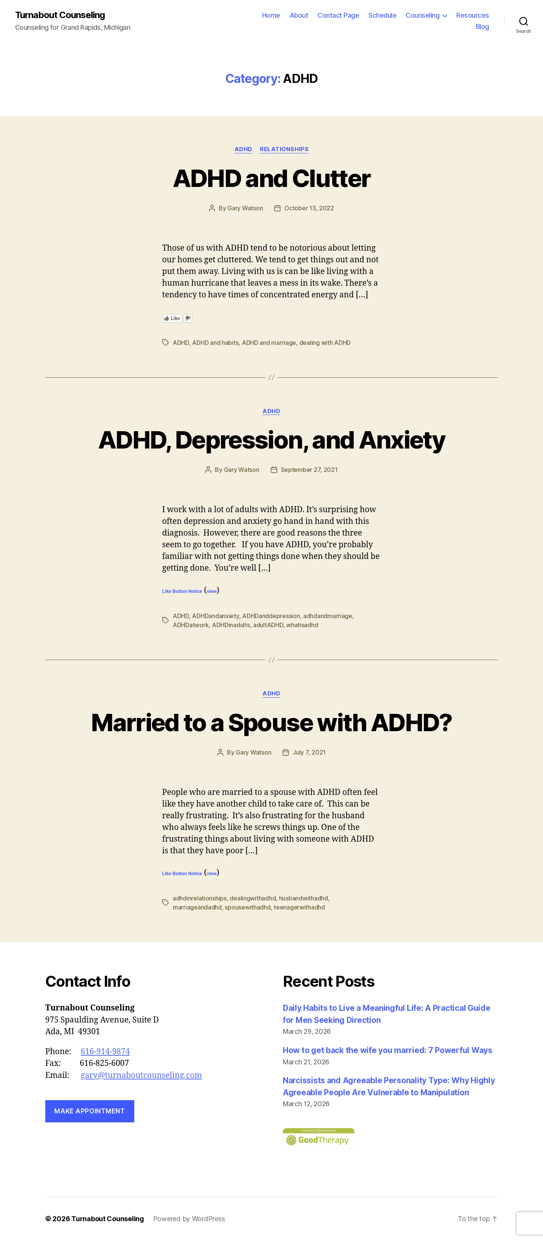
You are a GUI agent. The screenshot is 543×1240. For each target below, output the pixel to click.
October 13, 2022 (309, 208)
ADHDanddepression (271, 616)
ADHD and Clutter (271, 178)
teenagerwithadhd (299, 907)
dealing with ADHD (325, 342)
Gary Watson (245, 208)
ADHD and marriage (269, 342)
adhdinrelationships (200, 898)
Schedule (382, 15)
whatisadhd (302, 625)
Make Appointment (89, 1111)
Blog (482, 27)
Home (271, 15)
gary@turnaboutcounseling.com (141, 1075)
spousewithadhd (247, 907)
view (211, 591)
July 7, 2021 (309, 752)
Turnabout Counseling (60, 15)
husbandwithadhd (303, 898)
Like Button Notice (182, 591)
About (299, 15)
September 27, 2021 (309, 469)
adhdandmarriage (327, 616)
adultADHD (268, 625)
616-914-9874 (105, 1052)
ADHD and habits (215, 342)
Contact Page (338, 15)
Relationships (284, 149)
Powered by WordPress (189, 1219)
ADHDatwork (191, 625)
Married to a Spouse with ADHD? (271, 722)
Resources (472, 15)
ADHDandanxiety (215, 616)
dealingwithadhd (253, 898)
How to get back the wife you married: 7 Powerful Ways (387, 1050)
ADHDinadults (231, 625)
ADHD (243, 149)
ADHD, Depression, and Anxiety (271, 439)
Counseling (422, 15)
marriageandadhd (197, 907)
